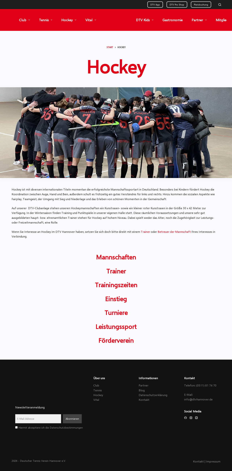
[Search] (219, 4)
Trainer (145, 231)
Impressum (213, 461)
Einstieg (116, 298)
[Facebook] (185, 417)
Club (25, 20)
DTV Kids (145, 20)
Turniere (116, 312)
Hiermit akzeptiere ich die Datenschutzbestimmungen (49, 427)
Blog (142, 390)
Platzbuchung (201, 4)
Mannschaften (116, 257)
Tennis (46, 20)
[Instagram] (191, 417)
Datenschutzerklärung (153, 395)
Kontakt (144, 399)
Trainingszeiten (116, 284)
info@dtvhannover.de (198, 399)
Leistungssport (116, 326)
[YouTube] (196, 417)
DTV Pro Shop (177, 4)
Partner (200, 20)
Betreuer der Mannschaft (174, 231)
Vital (91, 20)
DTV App (155, 4)
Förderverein (116, 340)
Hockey (69, 20)
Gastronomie (172, 20)
